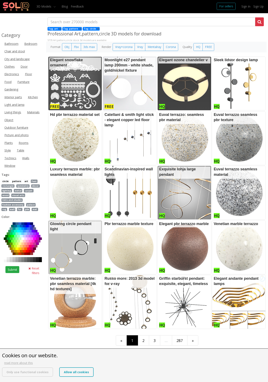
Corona (171, 47)
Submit (12, 270)
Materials (33, 112)
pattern (16, 181)
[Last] (192, 340)
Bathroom (11, 44)
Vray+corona (124, 47)
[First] (121, 340)
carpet (28, 190)
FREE (208, 47)
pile (27, 209)
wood (5, 195)
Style (7, 150)
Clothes (9, 67)
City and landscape (17, 59)
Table (20, 150)
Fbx (76, 47)
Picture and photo (16, 135)
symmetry (23, 185)
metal (18, 190)
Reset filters (33, 270)
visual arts (18, 195)
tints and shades (12, 199)
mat (34, 209)
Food (8, 82)
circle (5, 181)
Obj (66, 47)
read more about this (18, 363)
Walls (25, 158)
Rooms (23, 143)
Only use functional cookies (27, 372)
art (26, 181)
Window (9, 166)
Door (24, 67)
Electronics (11, 74)
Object (8, 120)
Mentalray (154, 47)
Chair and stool (14, 51)
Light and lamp (14, 105)
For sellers (226, 6)
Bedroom (30, 44)
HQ (198, 47)
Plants (8, 143)
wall (12, 209)
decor (35, 185)
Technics (10, 158)
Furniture (23, 82)
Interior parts (13, 97)
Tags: (5, 175)
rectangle (8, 185)
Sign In (245, 6)
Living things (12, 112)
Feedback (77, 6)
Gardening (11, 89)
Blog (65, 6)
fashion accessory (12, 204)
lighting (6, 190)
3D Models (44, 6)
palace (31, 204)
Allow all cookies (76, 372)
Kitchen (33, 97)
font (34, 181)
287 (180, 340)
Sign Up (258, 6)
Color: (5, 217)
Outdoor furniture (16, 127)
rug (4, 209)
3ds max (89, 47)
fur (19, 209)
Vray (140, 47)
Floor (28, 74)
